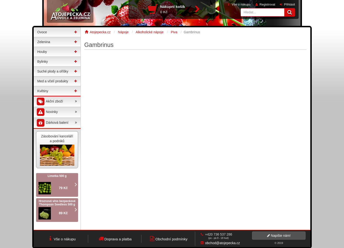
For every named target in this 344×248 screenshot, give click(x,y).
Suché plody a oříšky (52, 71)
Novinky (56, 112)
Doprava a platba (115, 238)
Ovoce (42, 32)
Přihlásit (287, 4)
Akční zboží (56, 101)
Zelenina (43, 42)
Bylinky (42, 61)
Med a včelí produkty (52, 81)
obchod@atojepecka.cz (222, 243)
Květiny (42, 91)
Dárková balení (56, 122)
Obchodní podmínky (168, 238)
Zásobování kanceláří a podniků (57, 150)
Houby (42, 52)
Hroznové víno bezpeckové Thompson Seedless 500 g (57, 202)
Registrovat (265, 4)
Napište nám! (278, 235)
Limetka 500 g (57, 176)
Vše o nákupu (239, 4)
